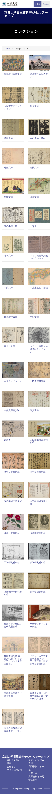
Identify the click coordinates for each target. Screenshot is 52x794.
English (46, 4)
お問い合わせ (35, 773)
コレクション (13, 760)
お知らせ (11, 766)
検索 (9, 763)
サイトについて (14, 770)
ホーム (7, 48)
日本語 (37, 4)
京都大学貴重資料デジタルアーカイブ (26, 14)
